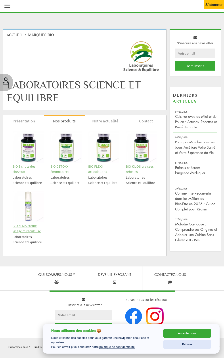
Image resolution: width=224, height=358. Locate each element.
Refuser (187, 344)
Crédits (38, 347)
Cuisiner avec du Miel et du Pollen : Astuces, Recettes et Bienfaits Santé (196, 121)
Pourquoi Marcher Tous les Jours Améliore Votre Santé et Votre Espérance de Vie (195, 147)
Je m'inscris (195, 66)
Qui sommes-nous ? (19, 347)
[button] (6, 5)
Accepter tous (187, 333)
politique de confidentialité (117, 347)
